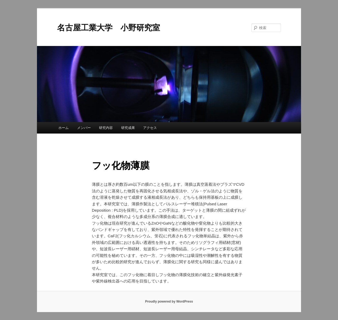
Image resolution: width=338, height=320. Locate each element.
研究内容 (106, 128)
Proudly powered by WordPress (169, 301)
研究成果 (128, 128)
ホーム (63, 128)
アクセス (150, 128)
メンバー (84, 128)
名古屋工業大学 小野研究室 (108, 27)
